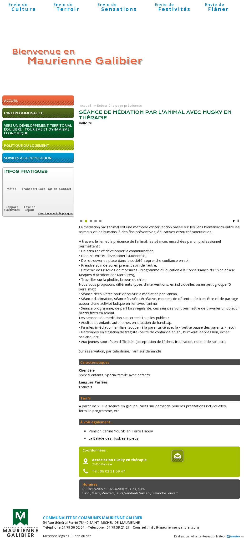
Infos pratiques (26, 171)
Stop (238, 221)
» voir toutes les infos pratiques (55, 213)
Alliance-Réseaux (202, 536)
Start (234, 221)
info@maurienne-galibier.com (174, 527)
